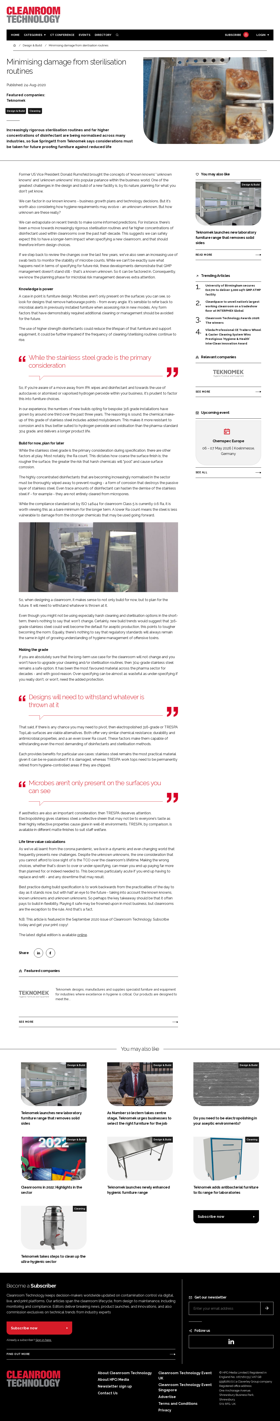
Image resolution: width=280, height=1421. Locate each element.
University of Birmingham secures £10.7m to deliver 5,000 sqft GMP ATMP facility (233, 290)
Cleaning (35, 111)
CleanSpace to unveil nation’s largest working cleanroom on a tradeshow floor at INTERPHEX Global (232, 306)
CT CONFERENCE (62, 35)
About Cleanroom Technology (125, 1373)
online (82, 935)
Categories (33, 35)
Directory (103, 35)
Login (261, 35)
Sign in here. (43, 1340)
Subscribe (236, 35)
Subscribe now (211, 1217)
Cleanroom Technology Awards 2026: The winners (232, 320)
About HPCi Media (113, 1379)
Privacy (164, 1410)
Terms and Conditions (178, 1404)
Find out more (18, 1354)
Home (15, 35)
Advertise (167, 1397)
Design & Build (16, 111)
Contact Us (108, 1393)
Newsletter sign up (115, 1386)
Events (84, 35)
